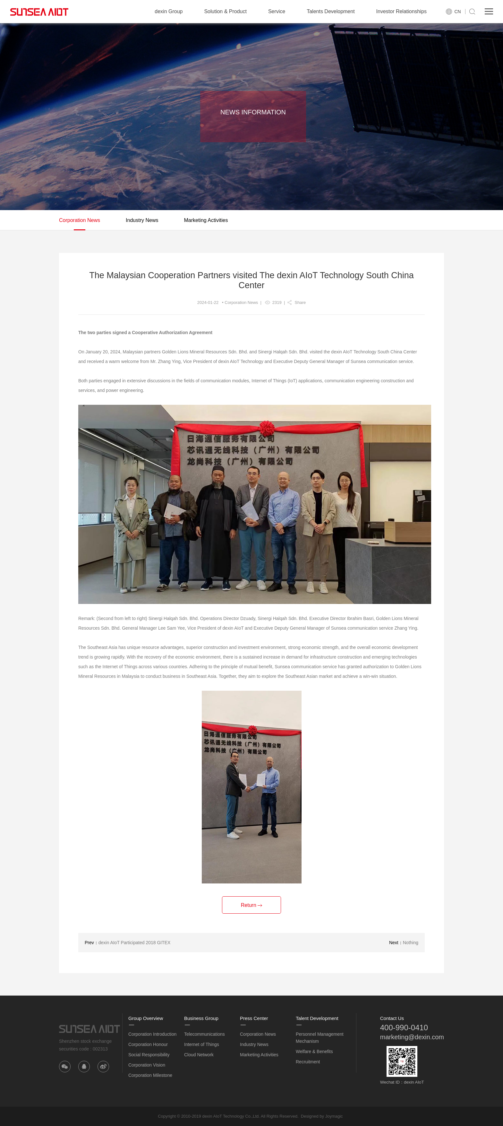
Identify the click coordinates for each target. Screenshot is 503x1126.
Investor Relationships (401, 11)
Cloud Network (199, 1054)
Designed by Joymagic (322, 1116)
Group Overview (145, 1018)
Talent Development (317, 1018)
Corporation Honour (148, 1044)
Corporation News (79, 220)
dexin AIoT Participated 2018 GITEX (134, 942)
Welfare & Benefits (314, 1051)
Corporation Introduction (152, 1034)
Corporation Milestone (150, 1075)
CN (457, 11)
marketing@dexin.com (412, 1037)
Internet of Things (201, 1044)
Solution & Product (225, 11)
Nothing (410, 942)
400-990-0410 (404, 1027)
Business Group (201, 1018)
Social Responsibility (148, 1054)
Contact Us (392, 1018)
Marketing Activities (206, 220)
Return (251, 905)
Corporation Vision (146, 1065)
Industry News (142, 220)
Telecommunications (204, 1034)
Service (276, 11)
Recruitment (308, 1061)
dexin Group (169, 11)
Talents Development (330, 11)
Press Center (254, 1018)
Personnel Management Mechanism (320, 1038)
